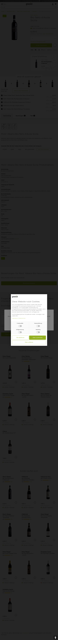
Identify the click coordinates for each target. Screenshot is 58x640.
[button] (55, 637)
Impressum (15, 318)
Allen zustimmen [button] (38, 337)
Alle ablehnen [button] (20, 337)
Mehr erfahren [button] (29, 342)
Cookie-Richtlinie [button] (18, 310)
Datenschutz (22, 318)
